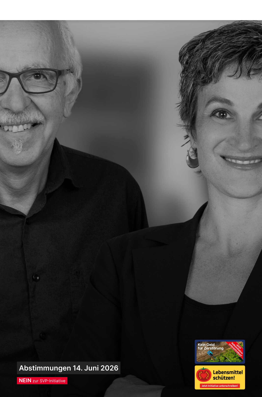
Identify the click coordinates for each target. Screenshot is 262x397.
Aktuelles (128, 10)
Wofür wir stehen (163, 10)
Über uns (197, 10)
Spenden (234, 10)
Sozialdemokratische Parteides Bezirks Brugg (47, 10)
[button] (216, 10)
